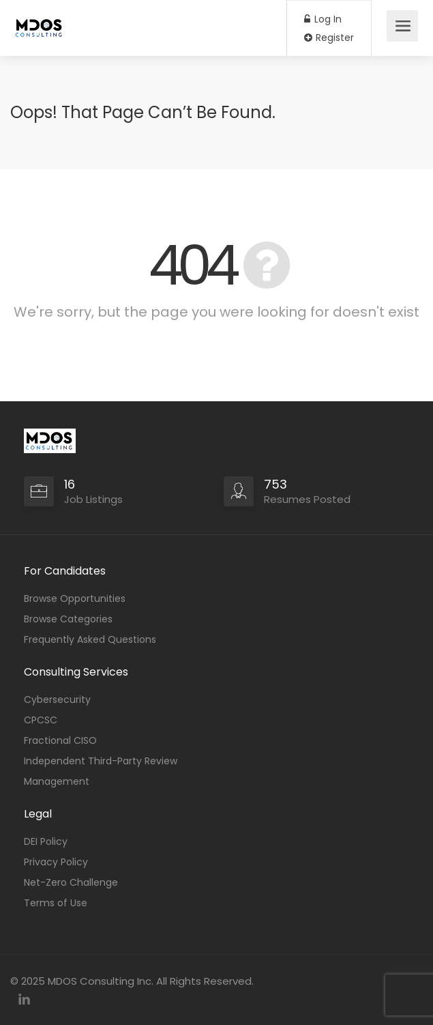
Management (56, 781)
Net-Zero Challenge (71, 882)
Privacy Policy (56, 862)
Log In (323, 19)
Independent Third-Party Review (100, 761)
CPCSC (40, 720)
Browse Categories (68, 619)
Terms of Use (55, 903)
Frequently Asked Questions (90, 639)
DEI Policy (46, 841)
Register (329, 37)
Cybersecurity (57, 699)
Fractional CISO (60, 740)
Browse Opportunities (74, 598)
